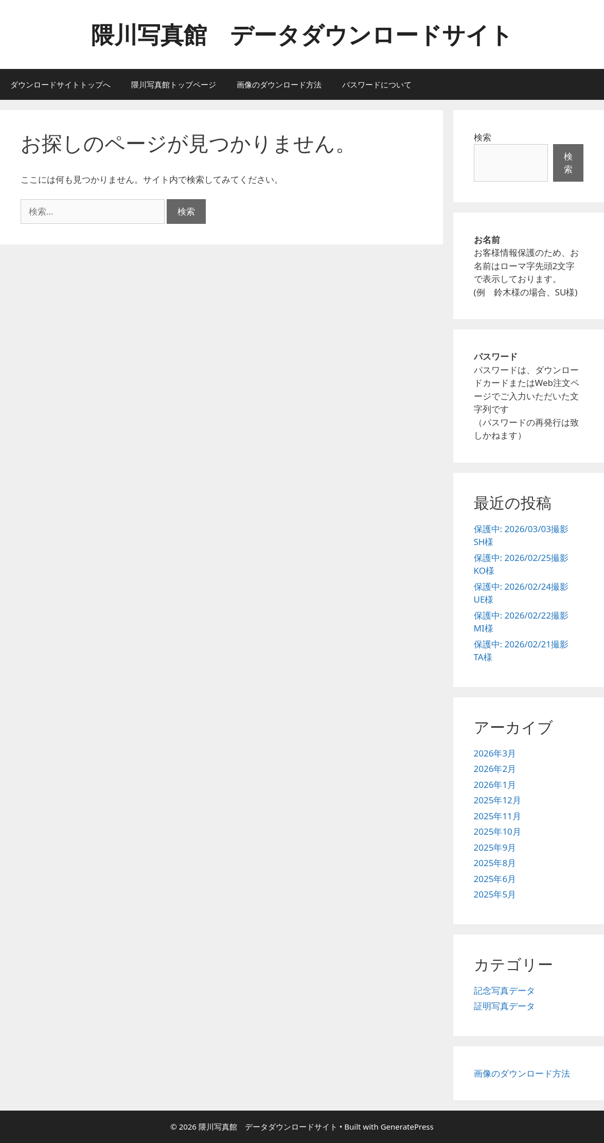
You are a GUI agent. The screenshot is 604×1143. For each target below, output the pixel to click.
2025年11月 (497, 816)
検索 (482, 137)
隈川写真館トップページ (173, 84)
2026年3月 (495, 753)
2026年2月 (495, 769)
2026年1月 (495, 784)
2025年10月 (497, 831)
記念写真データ (504, 990)
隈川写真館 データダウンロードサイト (302, 34)
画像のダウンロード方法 (279, 84)
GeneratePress (407, 1126)
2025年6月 (495, 879)
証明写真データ (504, 1006)
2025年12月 (497, 800)
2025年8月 (495, 863)
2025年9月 (495, 847)
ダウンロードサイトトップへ (60, 84)
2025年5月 (495, 894)
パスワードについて (377, 84)
